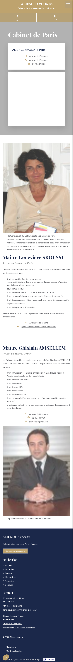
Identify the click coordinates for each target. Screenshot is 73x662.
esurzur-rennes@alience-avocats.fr (19, 627)
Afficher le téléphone (38, 56)
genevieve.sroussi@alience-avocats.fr (38, 326)
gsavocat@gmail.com (38, 421)
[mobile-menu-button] (68, 4)
